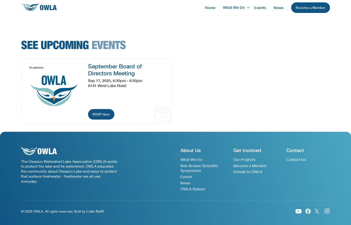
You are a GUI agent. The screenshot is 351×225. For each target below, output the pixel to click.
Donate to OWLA (247, 171)
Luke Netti (95, 211)
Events (260, 7)
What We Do (191, 159)
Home (210, 7)
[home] (39, 7)
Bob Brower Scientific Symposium (199, 168)
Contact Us (296, 159)
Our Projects (244, 159)
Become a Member (250, 165)
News (279, 7)
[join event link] (101, 114)
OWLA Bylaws (192, 189)
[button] (235, 7)
